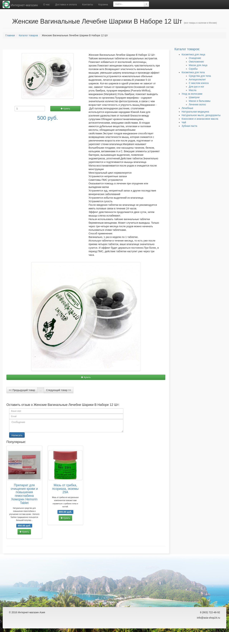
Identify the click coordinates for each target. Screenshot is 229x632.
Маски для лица (198, 65)
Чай (184, 122)
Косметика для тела (193, 72)
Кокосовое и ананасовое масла (200, 118)
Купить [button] (65, 108)
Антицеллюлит (197, 79)
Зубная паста (189, 126)
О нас (46, 4)
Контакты (87, 4)
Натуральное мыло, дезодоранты (201, 115)
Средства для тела (200, 75)
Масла (192, 90)
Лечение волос (197, 104)
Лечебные (187, 108)
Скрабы (193, 68)
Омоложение (196, 61)
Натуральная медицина (195, 111)
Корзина (103, 4)
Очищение (195, 58)
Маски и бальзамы (199, 100)
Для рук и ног (196, 86)
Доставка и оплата (66, 4)
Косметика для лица (193, 54)
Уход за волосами (192, 93)
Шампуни (194, 97)
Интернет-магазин (20, 4)
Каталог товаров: (187, 49)
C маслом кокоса (199, 83)
